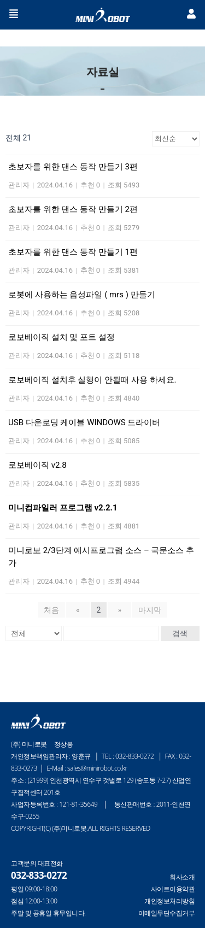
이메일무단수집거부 (166, 913)
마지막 (149, 610)
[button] (13, 14)
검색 (180, 633)
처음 (51, 610)
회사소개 (182, 877)
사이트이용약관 (173, 889)
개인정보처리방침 (169, 901)
